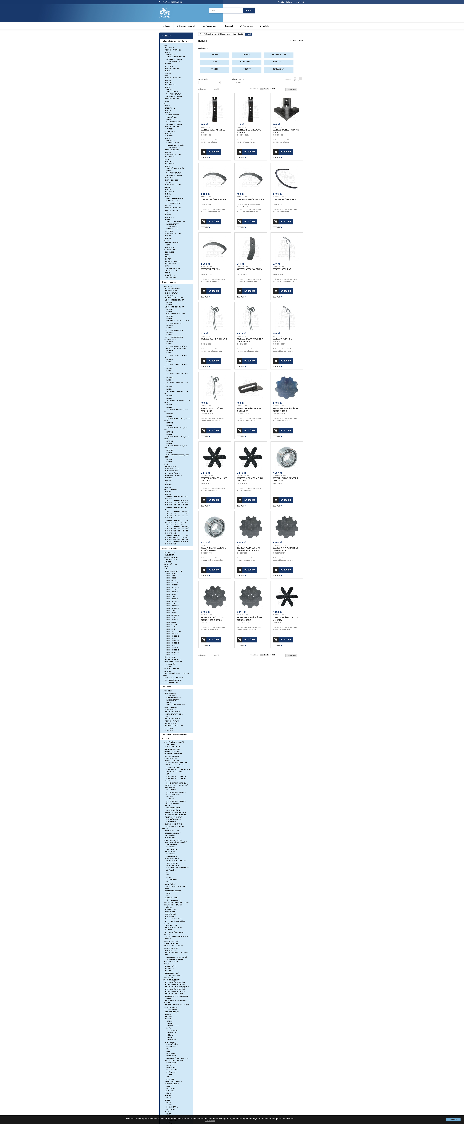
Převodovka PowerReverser (177, 321)
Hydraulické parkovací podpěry (176, 902)
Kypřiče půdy (171, 1046)
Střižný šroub (170, 837)
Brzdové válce (171, 950)
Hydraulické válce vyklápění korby (176, 954)
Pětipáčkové (170, 912)
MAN (165, 45)
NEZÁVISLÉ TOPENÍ (170, 250)
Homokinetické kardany (173, 946)
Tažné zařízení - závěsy (172, 840)
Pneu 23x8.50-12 (172, 596)
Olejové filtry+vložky (174, 297)
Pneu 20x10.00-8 (172, 582)
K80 (167, 875)
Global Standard (173, 767)
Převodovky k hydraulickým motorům (176, 997)
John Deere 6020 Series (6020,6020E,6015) (173, 338)
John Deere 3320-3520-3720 (175, 300)
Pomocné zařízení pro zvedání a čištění (175, 674)
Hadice (168, 254)
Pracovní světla (170, 1007)
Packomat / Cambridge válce (177, 1058)
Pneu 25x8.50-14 (172, 622)
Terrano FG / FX (172, 1025)
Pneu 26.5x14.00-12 (173, 624)
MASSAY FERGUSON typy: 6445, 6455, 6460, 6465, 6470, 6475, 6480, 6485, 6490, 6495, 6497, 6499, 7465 (177, 537)
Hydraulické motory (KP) (175, 984)
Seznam (300, 79)
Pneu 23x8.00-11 (172, 594)
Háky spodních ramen (173, 824)
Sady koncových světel (172, 975)
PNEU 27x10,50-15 (172, 636)
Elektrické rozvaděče (174, 919)
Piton (168, 881)
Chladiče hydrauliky (171, 943)
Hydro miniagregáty (171, 941)
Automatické (171, 879)
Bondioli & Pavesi (172, 760)
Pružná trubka (171, 263)
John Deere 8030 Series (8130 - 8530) (176, 447)
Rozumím (453, 1120)
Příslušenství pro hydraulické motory (177, 1001)
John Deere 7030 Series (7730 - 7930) (176, 383)
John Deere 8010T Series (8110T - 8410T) (177, 420)
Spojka (168, 73)
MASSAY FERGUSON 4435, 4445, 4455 (176, 508)
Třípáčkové (169, 907)
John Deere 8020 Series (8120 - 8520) (176, 429)
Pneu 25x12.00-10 (172, 617)
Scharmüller (171, 844)
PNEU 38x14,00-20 (172, 652)
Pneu (165, 569)
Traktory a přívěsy (169, 282)
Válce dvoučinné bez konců (176, 957)
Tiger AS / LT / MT (172, 1030)
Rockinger (170, 847)
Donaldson (166, 687)
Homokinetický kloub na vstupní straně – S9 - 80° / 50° (176, 784)
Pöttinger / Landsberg (174, 1060)
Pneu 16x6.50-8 (171, 575)
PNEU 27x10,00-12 (172, 633)
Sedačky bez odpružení (172, 754)
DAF (164, 103)
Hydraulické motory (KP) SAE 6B (177, 987)
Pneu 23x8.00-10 (172, 592)
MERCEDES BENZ (169, 131)
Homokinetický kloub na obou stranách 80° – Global (177, 770)
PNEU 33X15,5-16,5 (172, 647)
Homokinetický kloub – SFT (177, 776)
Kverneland (170, 1042)
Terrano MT (171, 1039)
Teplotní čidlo (171, 270)
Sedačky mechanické (171, 749)
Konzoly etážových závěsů (176, 842)
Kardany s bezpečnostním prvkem (173, 827)
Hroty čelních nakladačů (173, 742)
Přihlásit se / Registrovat (295, 2)
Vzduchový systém (173, 50)
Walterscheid (170, 787)
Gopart (168, 805)
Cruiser (169, 1021)
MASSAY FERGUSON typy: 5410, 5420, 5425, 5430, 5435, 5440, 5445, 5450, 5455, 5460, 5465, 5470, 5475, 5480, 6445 (177, 515)
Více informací (210, 1121)
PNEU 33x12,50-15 (172, 645)
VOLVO (166, 75)
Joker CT (169, 1037)
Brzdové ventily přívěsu (176, 861)
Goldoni (168, 1016)
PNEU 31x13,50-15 (172, 640)
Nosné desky (170, 851)
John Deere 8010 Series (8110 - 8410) (176, 410)
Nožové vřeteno (170, 564)
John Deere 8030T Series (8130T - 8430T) (177, 456)
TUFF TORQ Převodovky (172, 680)
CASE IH (166, 482)
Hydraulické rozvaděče (172, 905)
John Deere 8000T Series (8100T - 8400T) (177, 401)
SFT (167, 774)
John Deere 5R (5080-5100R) (175, 314)
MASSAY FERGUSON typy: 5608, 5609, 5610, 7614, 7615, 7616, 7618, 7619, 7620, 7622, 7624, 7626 (177, 522)
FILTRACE (168, 478)
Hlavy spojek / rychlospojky (177, 868)
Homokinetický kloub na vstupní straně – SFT (175, 779)
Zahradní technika (169, 548)
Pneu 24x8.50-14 (172, 613)
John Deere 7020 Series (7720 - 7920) (176, 374)
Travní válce (168, 666)
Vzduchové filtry (173, 61)
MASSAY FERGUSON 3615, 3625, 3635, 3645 (176, 497)
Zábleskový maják (172, 973)
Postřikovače (169, 664)
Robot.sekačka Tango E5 (173, 678)
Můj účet (281, 2)
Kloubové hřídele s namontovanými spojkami (175, 811)
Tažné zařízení (171, 870)
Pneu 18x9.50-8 (171, 580)
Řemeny (166, 566)
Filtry (167, 52)
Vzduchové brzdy (172, 858)
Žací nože (167, 562)
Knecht (168, 1095)
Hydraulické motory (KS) (175, 991)
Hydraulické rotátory (174, 994)
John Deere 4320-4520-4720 (175, 307)
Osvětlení (169, 66)
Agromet (169, 1014)
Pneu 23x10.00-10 (172, 587)
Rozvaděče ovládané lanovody (173, 929)
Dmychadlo (169, 252)
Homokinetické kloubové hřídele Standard (175, 802)
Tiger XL (169, 1035)
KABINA (169, 304)
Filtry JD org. (170, 693)
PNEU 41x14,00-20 (172, 654)
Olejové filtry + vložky (175, 57)
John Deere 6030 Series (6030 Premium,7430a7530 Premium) (175, 347)
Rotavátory (171, 1088)
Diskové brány (172, 1044)
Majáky (166, 964)
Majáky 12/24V (170, 966)
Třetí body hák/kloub (171, 900)
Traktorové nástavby (174, 817)
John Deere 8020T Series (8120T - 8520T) (177, 438)
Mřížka (295, 79)
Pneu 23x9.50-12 (172, 599)
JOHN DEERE (167, 286)
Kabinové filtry (172, 115)
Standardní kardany (171, 756)
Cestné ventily (172, 863)
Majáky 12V (169, 968)
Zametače (167, 671)
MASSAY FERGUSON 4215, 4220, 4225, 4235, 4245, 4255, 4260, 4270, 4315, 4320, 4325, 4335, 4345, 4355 (176, 503)
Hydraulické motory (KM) (175, 982)
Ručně (168, 877)
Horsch (168, 1019)
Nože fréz (170, 1079)
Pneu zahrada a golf (173, 571)
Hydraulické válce (170, 948)
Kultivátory (171, 1056)
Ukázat (234, 79)
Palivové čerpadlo (172, 261)
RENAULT (166, 187)
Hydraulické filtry (172, 288)
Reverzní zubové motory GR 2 (177, 1005)
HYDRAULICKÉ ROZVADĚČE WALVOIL (174, 933)
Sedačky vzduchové (171, 751)
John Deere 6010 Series (174, 330)
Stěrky (169, 1074)
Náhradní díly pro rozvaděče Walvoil (177, 937)
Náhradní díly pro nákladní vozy (175, 41)
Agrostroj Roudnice (173, 1081)
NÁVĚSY (166, 240)
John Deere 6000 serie (173, 323)
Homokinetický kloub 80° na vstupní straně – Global (176, 764)
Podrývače (170, 1053)
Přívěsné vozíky (169, 657)
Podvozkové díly (172, 68)
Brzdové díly (170, 47)
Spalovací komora (172, 268)
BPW (168, 245)
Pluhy (168, 1049)
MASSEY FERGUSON (170, 489)
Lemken (168, 1112)
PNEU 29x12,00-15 (172, 638)
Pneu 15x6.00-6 (171, 573)
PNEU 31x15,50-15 (172, 643)
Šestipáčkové (170, 914)
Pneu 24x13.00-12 (172, 608)
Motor (168, 64)
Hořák (167, 256)
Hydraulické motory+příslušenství (171, 979)
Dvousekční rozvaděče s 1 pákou (175, 922)
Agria (167, 1077)
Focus (168, 1028)
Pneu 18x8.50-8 (171, 578)
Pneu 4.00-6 (170, 629)
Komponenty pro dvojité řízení (176, 887)
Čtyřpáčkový (170, 909)
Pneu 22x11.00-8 (172, 585)
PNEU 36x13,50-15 (172, 650)
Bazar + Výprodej (170, 682)
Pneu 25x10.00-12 (172, 615)
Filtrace (169, 302)
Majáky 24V (169, 971)
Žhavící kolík (170, 275)
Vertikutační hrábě (171, 669)
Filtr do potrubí (172, 865)
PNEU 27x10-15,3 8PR (173, 631)
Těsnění (168, 273)
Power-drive (171, 790)
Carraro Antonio (172, 1084)
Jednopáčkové (171, 925)
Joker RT (169, 1023)
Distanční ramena (173, 819)
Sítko (167, 266)
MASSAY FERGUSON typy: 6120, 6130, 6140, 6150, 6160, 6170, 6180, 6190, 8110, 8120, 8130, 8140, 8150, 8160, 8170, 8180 (177, 530)
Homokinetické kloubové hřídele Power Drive (175, 793)
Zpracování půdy (170, 1009)
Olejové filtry (172, 91)
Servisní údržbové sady (172, 662)
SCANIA (166, 159)
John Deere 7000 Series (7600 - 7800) (176, 356)
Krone (167, 1100)
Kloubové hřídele (170, 758)
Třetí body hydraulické (172, 747)
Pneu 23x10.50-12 (172, 589)
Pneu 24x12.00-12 (172, 606)
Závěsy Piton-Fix (171, 898)
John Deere (169, 1091)
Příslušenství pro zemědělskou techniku (174, 736)
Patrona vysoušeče (174, 59)
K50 (167, 872)
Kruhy (168, 1051)
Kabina (168, 71)
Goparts (246, 207)
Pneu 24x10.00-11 (172, 601)
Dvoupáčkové (170, 916)
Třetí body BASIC (169, 744)
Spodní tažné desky (173, 891)
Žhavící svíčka (170, 277)
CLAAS (165, 464)
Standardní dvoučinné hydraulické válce (174, 960)
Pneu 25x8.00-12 (172, 620)
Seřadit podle (203, 79)
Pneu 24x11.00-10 (172, 603)
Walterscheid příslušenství (174, 815)
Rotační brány (172, 1070)
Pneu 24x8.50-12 (172, 610)
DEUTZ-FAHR (168, 728)
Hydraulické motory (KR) (175, 989)
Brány (168, 1086)
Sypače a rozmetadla (172, 659)
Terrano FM (171, 1032)
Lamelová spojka (172, 831)
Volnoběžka (170, 835)
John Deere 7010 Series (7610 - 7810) (176, 365)
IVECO (165, 212)
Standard (170, 799)
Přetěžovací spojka (173, 833)
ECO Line (169, 796)
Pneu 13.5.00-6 (171, 626)
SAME (165, 716)
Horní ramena (171, 821)
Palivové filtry (172, 54)
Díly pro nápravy (172, 242)
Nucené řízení (170, 884)
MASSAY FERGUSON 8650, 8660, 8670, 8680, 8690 (176, 543)
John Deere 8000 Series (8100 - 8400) (176, 392)
